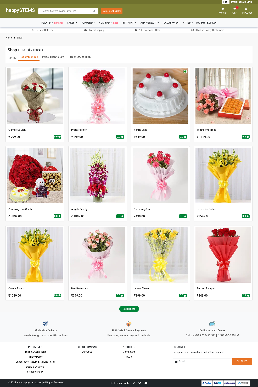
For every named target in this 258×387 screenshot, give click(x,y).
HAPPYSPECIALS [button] (206, 22)
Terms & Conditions (35, 351)
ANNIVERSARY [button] (150, 22)
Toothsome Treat (206, 129)
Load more (129, 308)
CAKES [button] (72, 22)
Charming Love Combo (20, 209)
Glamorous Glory (17, 129)
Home (9, 37)
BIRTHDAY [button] (129, 22)
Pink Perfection (79, 288)
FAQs (129, 356)
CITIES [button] (188, 22)
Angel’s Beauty (79, 209)
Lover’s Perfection (206, 209)
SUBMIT (242, 361)
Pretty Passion (79, 129)
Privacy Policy (35, 356)
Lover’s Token (141, 288)
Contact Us (129, 351)
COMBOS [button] (108, 22)
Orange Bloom (16, 288)
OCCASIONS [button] (172, 22)
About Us (87, 351)
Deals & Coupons (35, 366)
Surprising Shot (142, 209)
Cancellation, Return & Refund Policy (35, 361)
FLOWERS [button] (88, 22)
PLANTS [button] (52, 22)
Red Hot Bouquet (206, 288)
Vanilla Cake (140, 129)
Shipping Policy (35, 371)
